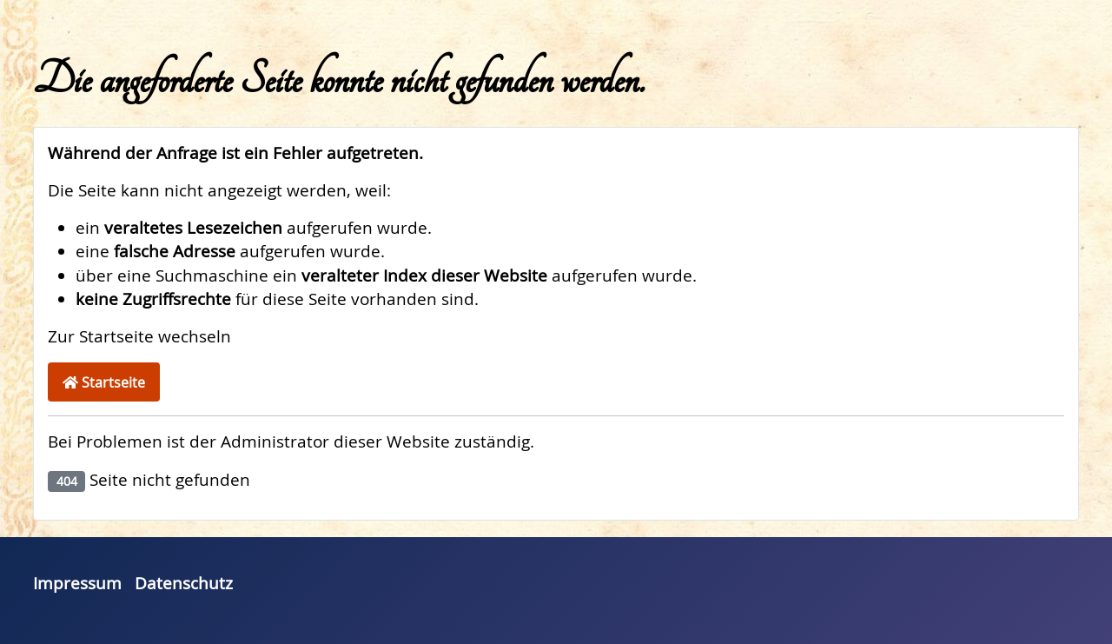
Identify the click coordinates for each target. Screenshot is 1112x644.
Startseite (104, 382)
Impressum (77, 583)
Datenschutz (184, 583)
